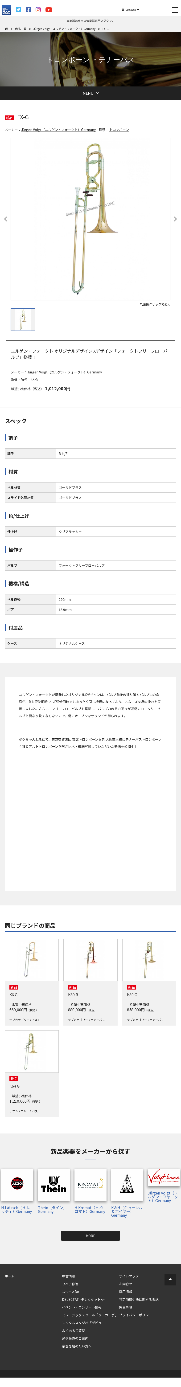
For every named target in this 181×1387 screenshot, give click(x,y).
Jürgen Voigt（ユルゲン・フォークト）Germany (58, 129)
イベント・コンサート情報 (82, 1307)
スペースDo (70, 1291)
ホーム (10, 1276)
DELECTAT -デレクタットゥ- (83, 1299)
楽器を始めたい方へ (77, 1346)
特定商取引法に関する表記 (139, 1299)
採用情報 (125, 1291)
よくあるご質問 (73, 1330)
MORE (90, 1235)
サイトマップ (129, 1276)
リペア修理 (70, 1283)
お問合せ (125, 1283)
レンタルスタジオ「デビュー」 (85, 1322)
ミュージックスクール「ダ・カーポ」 (90, 1315)
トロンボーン (119, 129)
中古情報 (68, 1276)
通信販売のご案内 (75, 1338)
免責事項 (125, 1307)
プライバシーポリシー (135, 1315)
